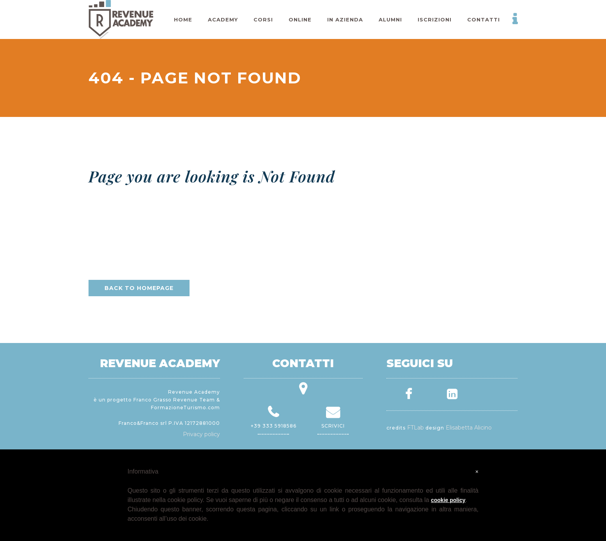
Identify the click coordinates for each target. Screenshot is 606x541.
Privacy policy (201, 434)
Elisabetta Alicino (469, 427)
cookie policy (448, 500)
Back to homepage (139, 288)
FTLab (415, 427)
